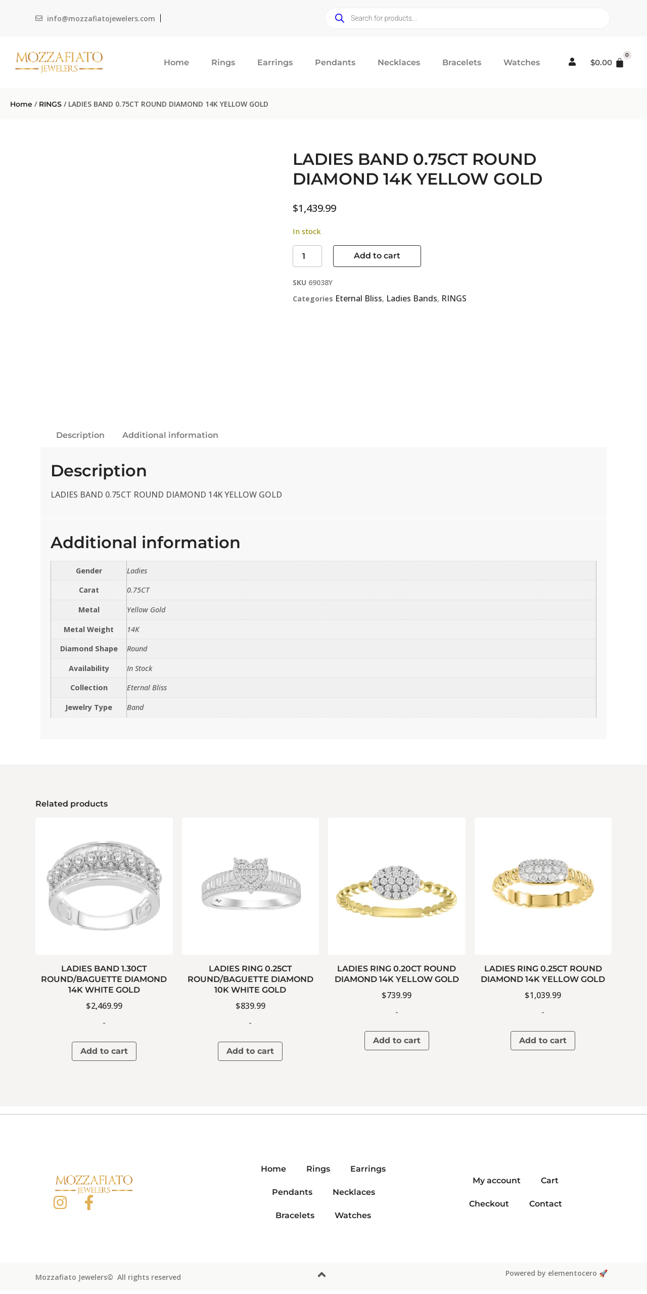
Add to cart (377, 255)
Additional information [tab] (170, 435)
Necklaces (399, 62)
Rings (223, 62)
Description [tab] (80, 435)
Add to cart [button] (104, 1051)
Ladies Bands (411, 298)
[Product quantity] (307, 256)
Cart (550, 1180)
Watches (521, 62)
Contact (545, 1204)
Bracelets (461, 62)
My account (497, 1180)
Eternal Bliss (358, 298)
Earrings (275, 62)
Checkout (489, 1204)
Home (176, 62)
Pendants (335, 62)
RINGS (50, 104)
